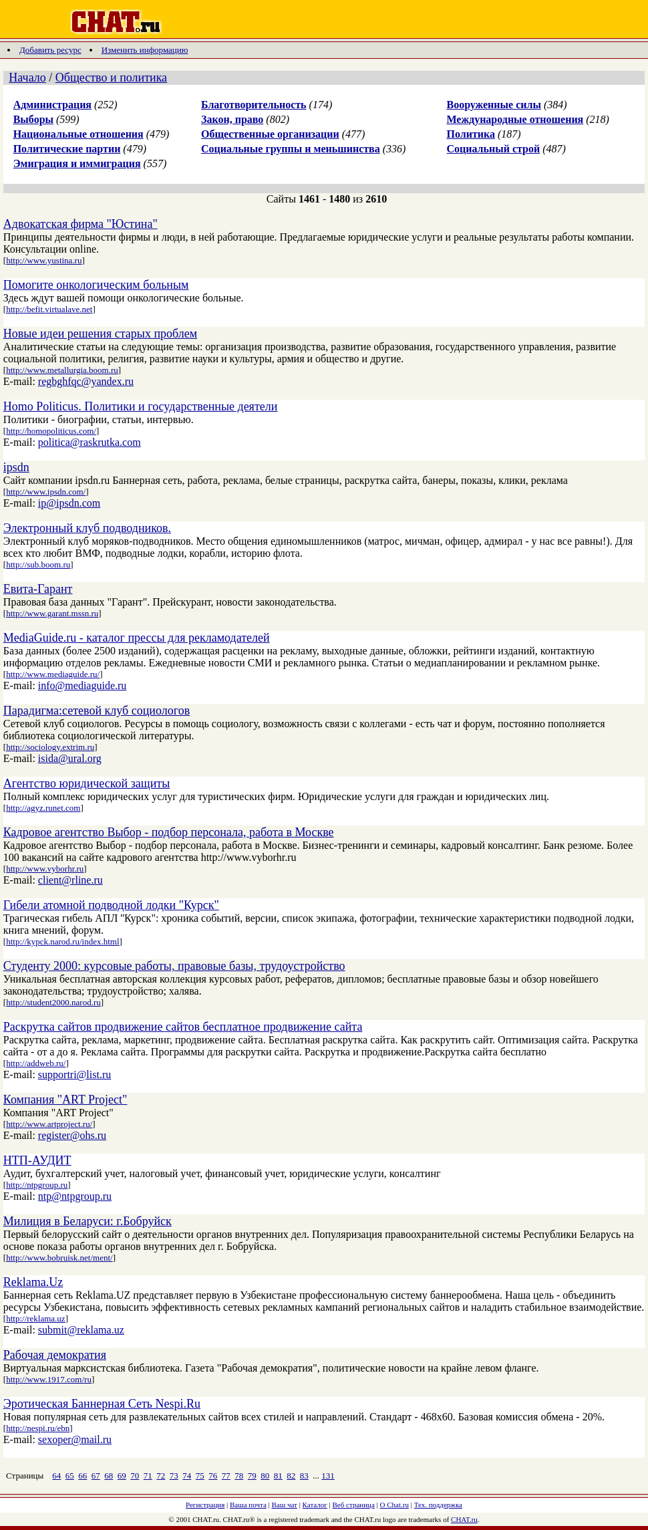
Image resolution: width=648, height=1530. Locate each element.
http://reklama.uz (35, 1318)
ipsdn (16, 467)
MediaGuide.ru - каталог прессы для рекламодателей (136, 637)
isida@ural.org (70, 758)
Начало (27, 77)
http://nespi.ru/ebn (37, 1428)
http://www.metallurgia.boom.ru (62, 370)
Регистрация (205, 1505)
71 (148, 1476)
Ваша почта (248, 1505)
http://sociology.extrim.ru (50, 747)
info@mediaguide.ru (82, 685)
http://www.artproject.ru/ (49, 1124)
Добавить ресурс (50, 50)
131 (328, 1476)
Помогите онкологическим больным (96, 284)
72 (160, 1476)
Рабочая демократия (54, 1355)
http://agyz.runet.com (43, 808)
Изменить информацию (145, 50)
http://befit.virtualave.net (49, 309)
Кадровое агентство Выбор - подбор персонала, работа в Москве (168, 832)
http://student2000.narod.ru (53, 1002)
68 (108, 1476)
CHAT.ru (464, 1519)
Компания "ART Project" (65, 1099)
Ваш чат (284, 1505)
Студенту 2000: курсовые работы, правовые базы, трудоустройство (174, 966)
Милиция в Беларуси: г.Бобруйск (87, 1221)
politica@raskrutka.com (89, 442)
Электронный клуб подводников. (87, 528)
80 (265, 1476)
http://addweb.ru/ (35, 1063)
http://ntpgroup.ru (36, 1185)
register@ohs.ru (72, 1135)
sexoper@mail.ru (75, 1439)
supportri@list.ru (74, 1074)
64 (56, 1476)
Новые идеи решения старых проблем (100, 333)
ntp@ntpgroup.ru (75, 1196)
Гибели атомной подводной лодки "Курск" (111, 905)
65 (69, 1476)
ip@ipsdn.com (69, 503)
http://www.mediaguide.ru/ (53, 674)
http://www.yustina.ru (44, 260)
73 (174, 1476)
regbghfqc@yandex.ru (86, 381)
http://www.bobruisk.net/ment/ (59, 1258)
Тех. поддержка (438, 1505)
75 (200, 1476)
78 (238, 1476)
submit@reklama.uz (81, 1329)
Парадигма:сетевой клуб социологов (96, 710)
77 (226, 1476)
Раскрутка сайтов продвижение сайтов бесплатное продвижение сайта (183, 1026)
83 (304, 1476)
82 (291, 1476)
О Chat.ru (394, 1505)
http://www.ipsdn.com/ (46, 492)
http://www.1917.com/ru (49, 1379)
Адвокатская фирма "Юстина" (80, 224)
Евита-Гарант (38, 589)
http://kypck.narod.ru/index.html (62, 941)
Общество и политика (111, 77)
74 (186, 1476)
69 (122, 1476)
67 (96, 1476)
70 (134, 1476)
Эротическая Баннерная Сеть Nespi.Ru (101, 1403)
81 (278, 1476)
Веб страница (354, 1505)
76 (212, 1476)
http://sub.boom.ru (38, 564)
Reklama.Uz (33, 1282)
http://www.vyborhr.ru (45, 869)
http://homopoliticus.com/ (51, 431)
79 (252, 1476)
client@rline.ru (70, 880)
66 (82, 1476)
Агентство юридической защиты (86, 783)
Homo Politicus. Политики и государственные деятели (140, 406)
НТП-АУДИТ (37, 1160)
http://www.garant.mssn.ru (52, 613)
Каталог (315, 1505)
